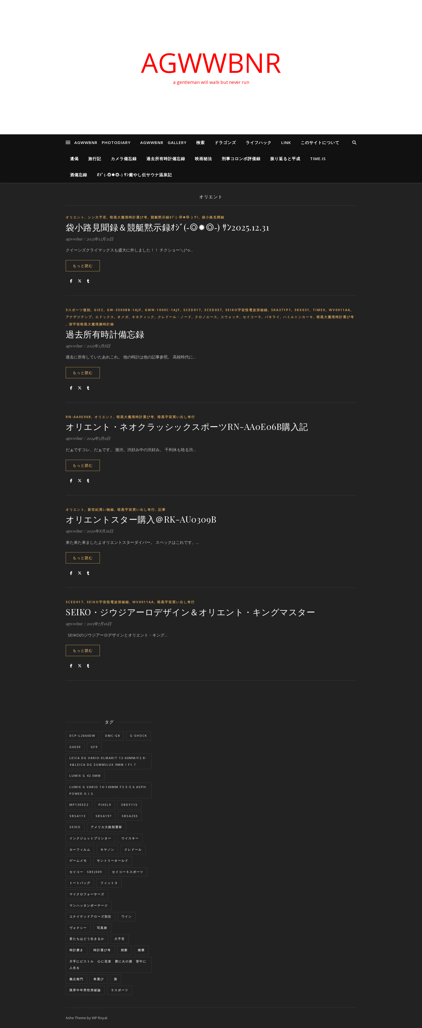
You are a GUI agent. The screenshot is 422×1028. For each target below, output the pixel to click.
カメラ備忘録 (124, 158)
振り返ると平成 (285, 158)
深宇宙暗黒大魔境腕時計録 (91, 324)
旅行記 (94, 158)
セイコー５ (252, 317)
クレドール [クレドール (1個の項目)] (133, 849)
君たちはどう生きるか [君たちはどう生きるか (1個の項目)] (86, 939)
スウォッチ (230, 317)
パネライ (272, 317)
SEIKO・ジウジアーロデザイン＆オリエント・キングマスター (190, 611)
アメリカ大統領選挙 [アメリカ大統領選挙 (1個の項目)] (106, 827)
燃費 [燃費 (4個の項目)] (141, 950)
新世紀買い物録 (101, 509)
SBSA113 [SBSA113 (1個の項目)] (77, 816)
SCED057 (213, 310)
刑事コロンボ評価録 (241, 158)
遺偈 (74, 158)
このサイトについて (320, 142)
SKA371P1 (281, 310)
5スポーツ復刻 (78, 310)
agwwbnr (74, 239)
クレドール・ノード (175, 317)
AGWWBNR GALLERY (163, 142)
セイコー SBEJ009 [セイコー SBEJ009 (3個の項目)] (85, 872)
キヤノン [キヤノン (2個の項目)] (107, 849)
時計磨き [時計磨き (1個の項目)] (76, 950)
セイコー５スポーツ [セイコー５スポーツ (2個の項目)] (127, 872)
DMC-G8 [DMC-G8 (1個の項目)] (112, 736)
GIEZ (99, 310)
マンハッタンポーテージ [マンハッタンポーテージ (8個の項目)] (88, 905)
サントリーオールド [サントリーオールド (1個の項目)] (112, 860)
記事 (162, 509)
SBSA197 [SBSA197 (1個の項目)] (104, 816)
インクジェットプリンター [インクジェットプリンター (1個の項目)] (90, 838)
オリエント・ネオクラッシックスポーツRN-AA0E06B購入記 (187, 426)
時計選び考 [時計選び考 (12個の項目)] (102, 950)
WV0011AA (339, 310)
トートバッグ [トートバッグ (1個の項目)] (79, 883)
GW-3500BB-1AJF (124, 310)
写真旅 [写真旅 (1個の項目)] (102, 928)
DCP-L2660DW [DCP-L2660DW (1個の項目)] (82, 736)
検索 (200, 142)
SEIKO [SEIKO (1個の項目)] (75, 827)
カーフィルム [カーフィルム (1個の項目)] (79, 849)
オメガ (123, 317)
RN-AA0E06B (78, 417)
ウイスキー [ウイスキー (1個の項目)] (130, 838)
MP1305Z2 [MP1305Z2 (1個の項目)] (79, 805)
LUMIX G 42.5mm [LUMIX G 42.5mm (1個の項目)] (85, 776)
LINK (286, 142)
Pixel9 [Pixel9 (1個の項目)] (105, 805)
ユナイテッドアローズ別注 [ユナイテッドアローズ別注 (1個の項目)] (90, 916)
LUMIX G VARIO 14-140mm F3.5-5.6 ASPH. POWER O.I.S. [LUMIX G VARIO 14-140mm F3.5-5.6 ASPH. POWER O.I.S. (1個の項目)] (108, 790)
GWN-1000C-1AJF (162, 310)
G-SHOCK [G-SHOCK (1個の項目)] (138, 736)
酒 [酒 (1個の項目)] (115, 979)
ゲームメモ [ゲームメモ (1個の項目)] (78, 860)
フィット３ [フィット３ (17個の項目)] (109, 883)
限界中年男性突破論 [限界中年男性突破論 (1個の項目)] (85, 990)
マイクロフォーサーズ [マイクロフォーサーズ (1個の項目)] (86, 894)
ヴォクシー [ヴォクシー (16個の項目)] (78, 928)
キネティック (143, 317)
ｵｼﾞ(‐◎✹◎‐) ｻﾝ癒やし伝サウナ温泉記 (134, 174)
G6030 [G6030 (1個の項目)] (75, 747)
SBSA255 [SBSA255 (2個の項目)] (130, 816)
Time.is (318, 158)
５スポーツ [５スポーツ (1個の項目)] (119, 990)
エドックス (104, 317)
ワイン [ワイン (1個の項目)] (126, 916)
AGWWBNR (211, 62)
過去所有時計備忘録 (165, 158)
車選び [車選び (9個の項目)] (98, 979)
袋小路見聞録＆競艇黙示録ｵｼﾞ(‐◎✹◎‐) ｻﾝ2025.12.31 (167, 227)
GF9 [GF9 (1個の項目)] (94, 747)
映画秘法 (203, 158)
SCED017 (192, 310)
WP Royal (99, 1017)
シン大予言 (97, 217)
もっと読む (83, 265)
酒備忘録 (78, 174)
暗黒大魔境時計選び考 (128, 217)
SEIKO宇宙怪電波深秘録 (246, 310)
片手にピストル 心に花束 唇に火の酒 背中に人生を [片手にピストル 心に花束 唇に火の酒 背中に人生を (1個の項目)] (107, 964)
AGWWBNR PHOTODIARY (102, 142)
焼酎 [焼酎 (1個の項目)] (124, 950)
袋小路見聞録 (213, 217)
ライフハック (259, 142)
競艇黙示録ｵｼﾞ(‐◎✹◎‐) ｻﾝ (175, 217)
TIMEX (319, 310)
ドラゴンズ (225, 142)
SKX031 (302, 310)
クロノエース (206, 317)
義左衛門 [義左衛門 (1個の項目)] (76, 979)
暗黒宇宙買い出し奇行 (176, 417)
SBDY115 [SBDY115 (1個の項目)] (129, 805)
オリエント (75, 217)
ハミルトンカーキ (298, 317)
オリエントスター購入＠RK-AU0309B (141, 519)
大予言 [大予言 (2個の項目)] (119, 939)
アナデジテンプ (79, 317)
